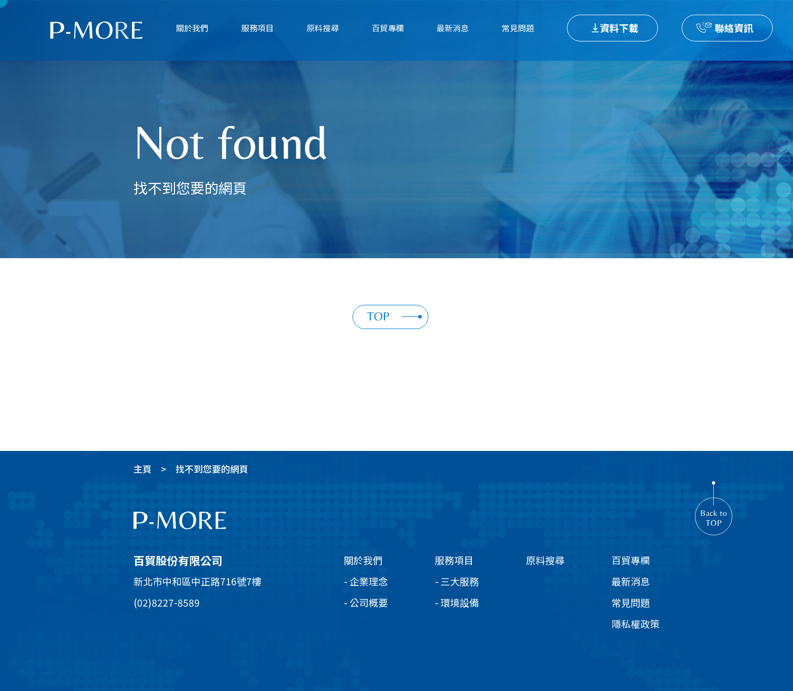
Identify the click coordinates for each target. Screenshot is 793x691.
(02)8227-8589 (167, 602)
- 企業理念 (366, 581)
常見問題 (518, 28)
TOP (394, 316)
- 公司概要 (366, 602)
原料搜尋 (322, 28)
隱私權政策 (635, 623)
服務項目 (257, 28)
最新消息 (452, 28)
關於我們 (192, 28)
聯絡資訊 (734, 27)
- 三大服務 (457, 581)
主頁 (143, 468)
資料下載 (619, 27)
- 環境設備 (457, 602)
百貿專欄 (388, 28)
